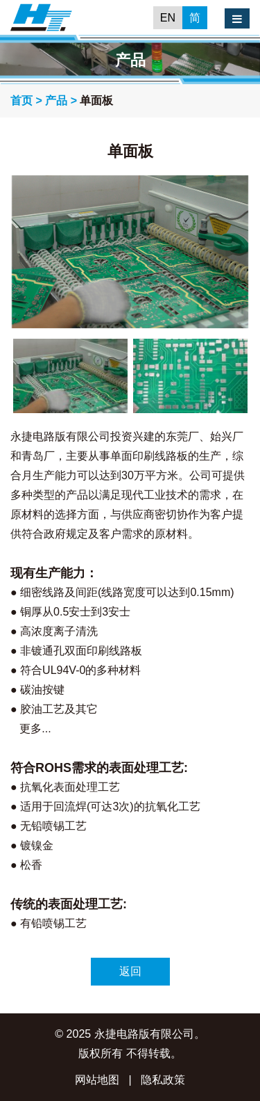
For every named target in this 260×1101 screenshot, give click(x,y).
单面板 (96, 100)
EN (167, 18)
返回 (130, 971)
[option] (130, 252)
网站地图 (97, 1080)
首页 (21, 100)
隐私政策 (163, 1080)
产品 (56, 100)
